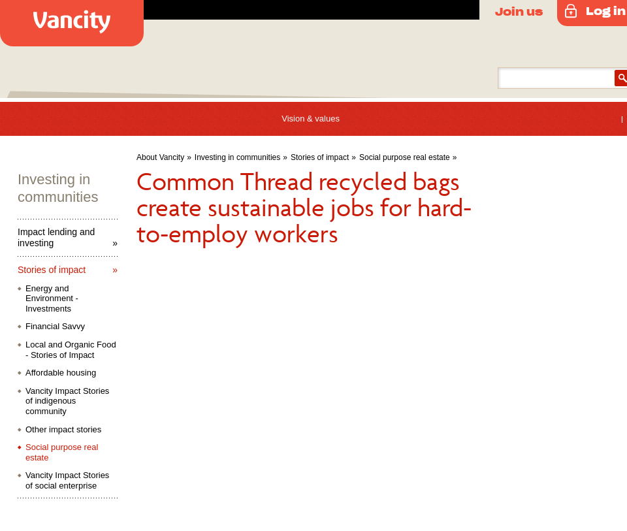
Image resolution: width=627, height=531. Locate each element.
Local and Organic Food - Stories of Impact (70, 350)
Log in (606, 10)
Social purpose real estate (404, 157)
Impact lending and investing (56, 237)
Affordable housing (60, 373)
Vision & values (310, 118)
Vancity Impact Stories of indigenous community (67, 401)
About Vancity (160, 157)
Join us (519, 11)
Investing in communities (237, 157)
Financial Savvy (55, 326)
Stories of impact (320, 157)
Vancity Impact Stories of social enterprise (67, 480)
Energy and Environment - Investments (51, 298)
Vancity (72, 23)
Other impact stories (63, 429)
